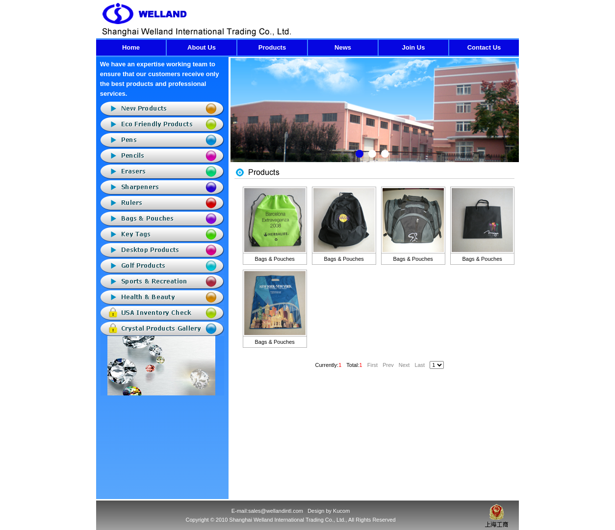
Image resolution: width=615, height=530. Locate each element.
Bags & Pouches (275, 259)
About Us (201, 47)
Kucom (341, 511)
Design (316, 511)
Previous (238, 117)
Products (272, 47)
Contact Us (484, 47)
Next (511, 117)
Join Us (413, 47)
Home (131, 47)
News (342, 47)
